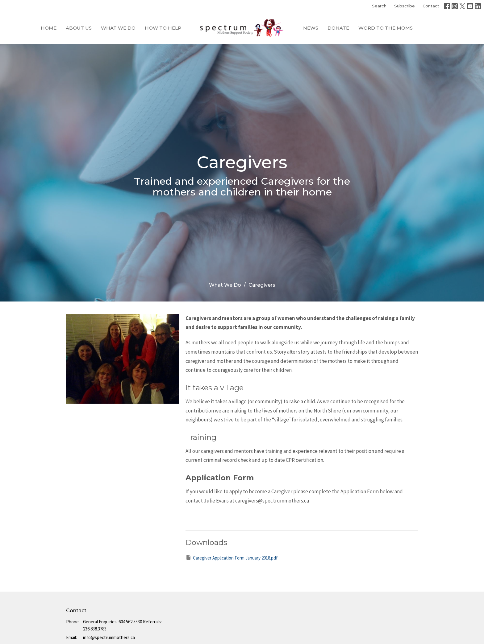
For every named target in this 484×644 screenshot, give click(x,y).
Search (379, 5)
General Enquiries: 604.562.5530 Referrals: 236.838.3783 (122, 625)
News (310, 28)
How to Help (163, 28)
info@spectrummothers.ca (109, 637)
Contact (431, 5)
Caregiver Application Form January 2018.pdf (232, 557)
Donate (338, 28)
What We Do (118, 28)
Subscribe (404, 5)
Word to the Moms (385, 28)
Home (48, 28)
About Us (79, 28)
